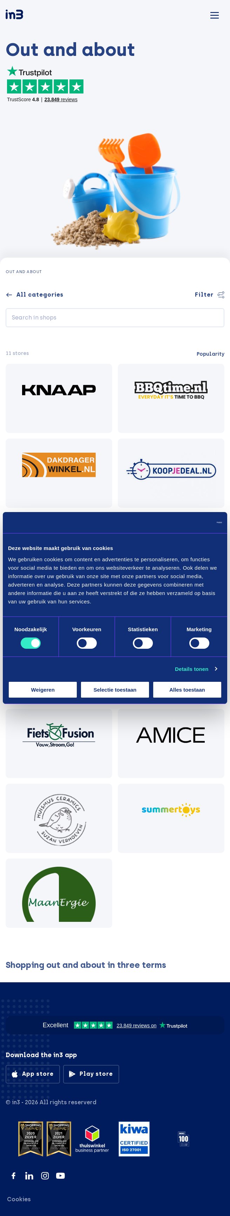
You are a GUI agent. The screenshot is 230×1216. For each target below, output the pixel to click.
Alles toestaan (187, 690)
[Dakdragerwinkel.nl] (59, 473)
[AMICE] (171, 743)
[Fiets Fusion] (59, 743)
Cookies (19, 1199)
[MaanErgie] (59, 893)
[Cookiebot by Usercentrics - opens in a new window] (191, 522)
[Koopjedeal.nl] (171, 473)
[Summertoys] (171, 818)
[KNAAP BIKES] (59, 398)
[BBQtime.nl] (171, 398)
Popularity (210, 353)
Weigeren (43, 690)
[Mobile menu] (214, 14)
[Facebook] (13, 1176)
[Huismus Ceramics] (59, 818)
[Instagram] (45, 1176)
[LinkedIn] (29, 1176)
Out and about (24, 271)
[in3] (27, 15)
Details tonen (191, 669)
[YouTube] (60, 1176)
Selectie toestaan (115, 690)
